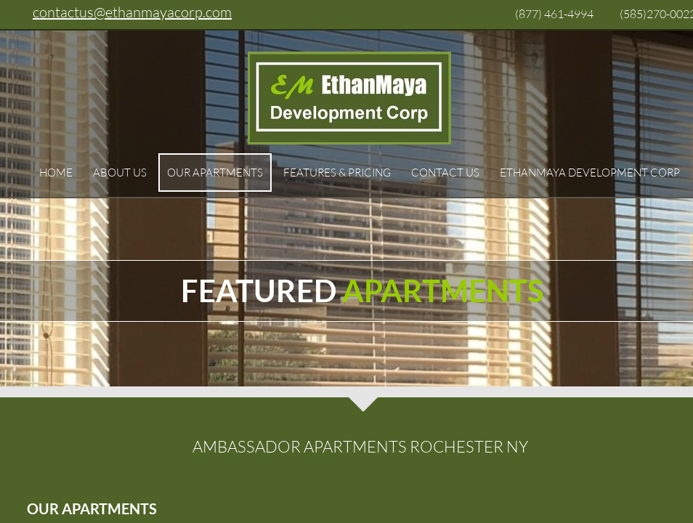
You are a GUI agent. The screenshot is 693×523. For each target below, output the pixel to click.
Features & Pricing (337, 172)
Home (56, 172)
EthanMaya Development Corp (590, 172)
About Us (120, 172)
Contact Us (445, 172)
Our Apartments (215, 172)
